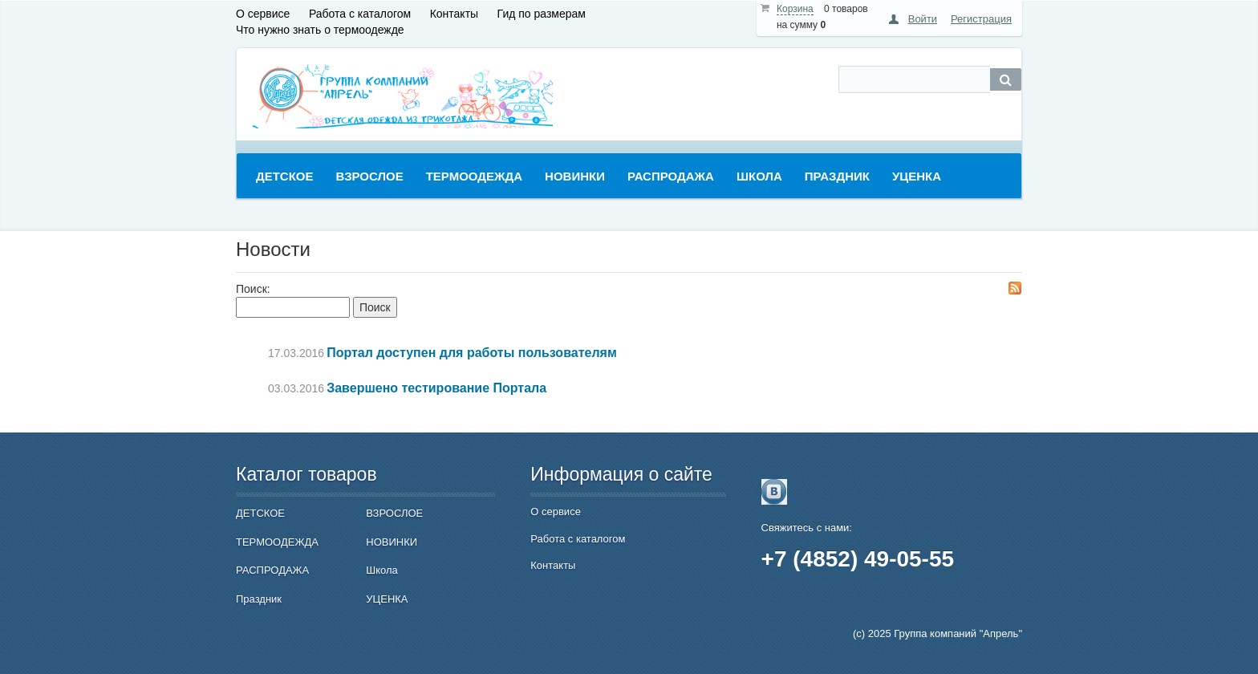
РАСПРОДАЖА (272, 570)
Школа (382, 570)
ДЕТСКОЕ (260, 513)
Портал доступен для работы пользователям (472, 352)
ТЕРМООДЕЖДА (277, 542)
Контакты (454, 13)
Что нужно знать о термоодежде (320, 29)
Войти (922, 19)
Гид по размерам (541, 13)
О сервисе (263, 13)
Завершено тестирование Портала (436, 388)
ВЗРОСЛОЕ (394, 513)
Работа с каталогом (360, 13)
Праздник (259, 599)
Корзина (795, 8)
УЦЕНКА (387, 599)
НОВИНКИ (391, 542)
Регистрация (981, 19)
